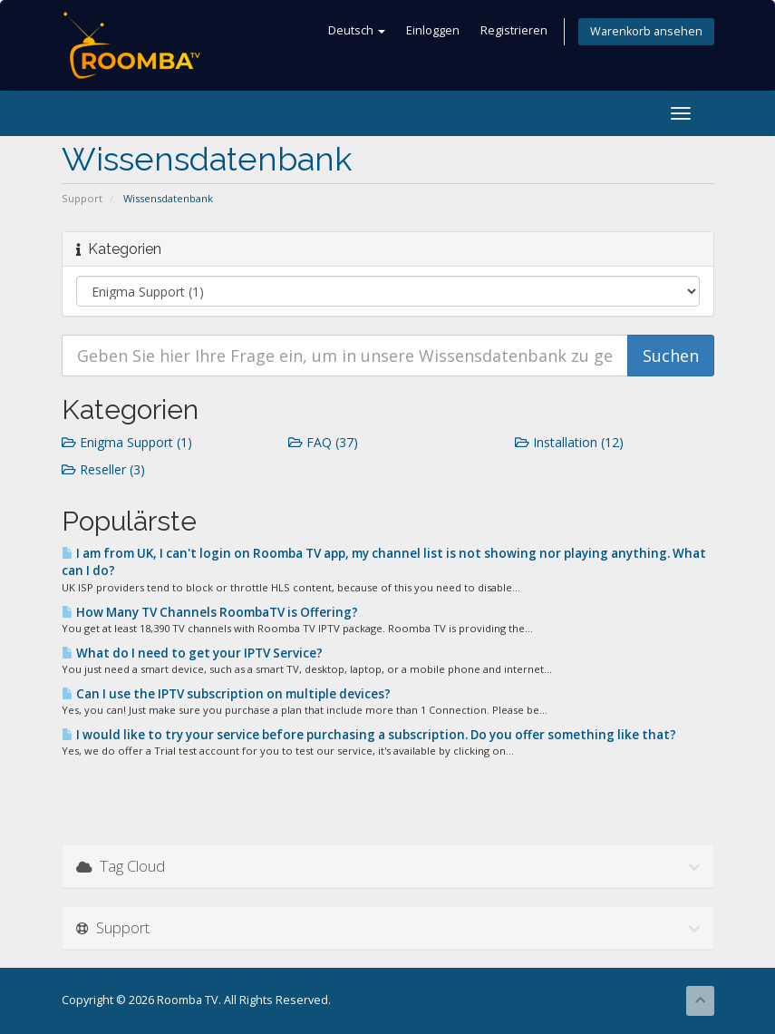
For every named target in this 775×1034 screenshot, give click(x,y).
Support (82, 198)
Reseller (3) (103, 469)
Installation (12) (569, 442)
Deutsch (356, 30)
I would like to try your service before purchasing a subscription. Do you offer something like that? (369, 735)
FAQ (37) (323, 442)
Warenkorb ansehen (646, 31)
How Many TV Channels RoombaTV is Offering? (210, 612)
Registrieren (513, 30)
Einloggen (433, 30)
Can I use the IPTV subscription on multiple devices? (226, 694)
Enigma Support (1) (127, 442)
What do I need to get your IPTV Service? (192, 653)
